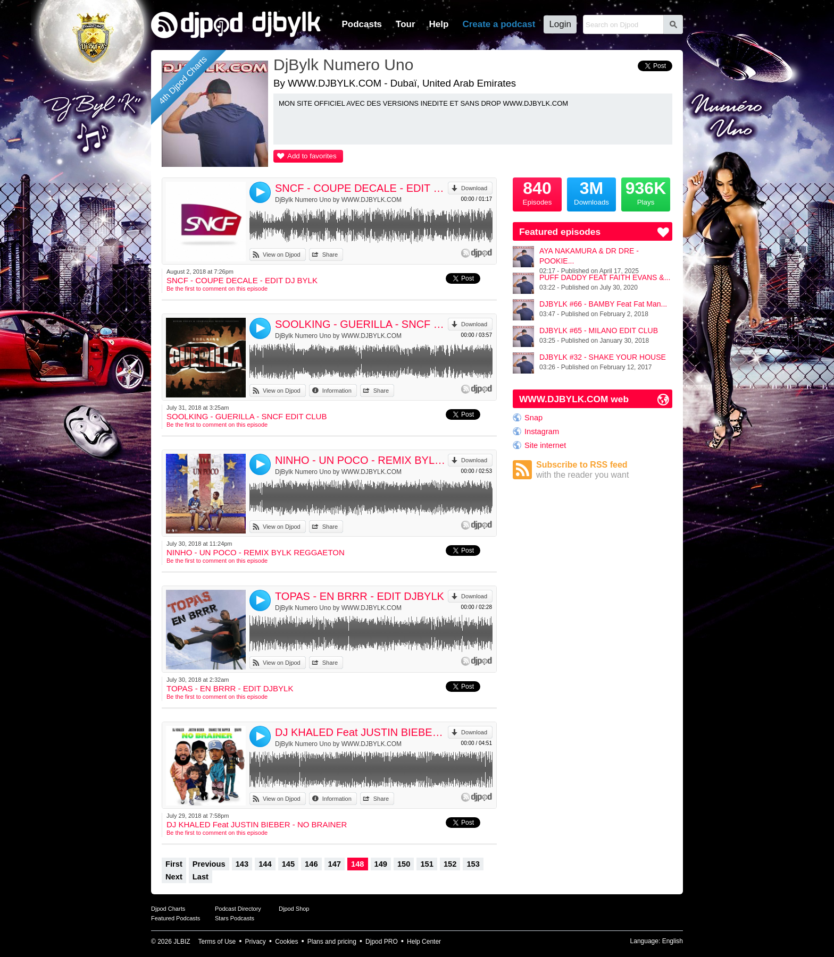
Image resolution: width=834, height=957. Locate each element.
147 (334, 864)
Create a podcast (498, 24)
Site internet (545, 445)
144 (264, 864)
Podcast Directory (238, 908)
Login (560, 24)
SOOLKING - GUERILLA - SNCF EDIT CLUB (361, 324)
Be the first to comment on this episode (217, 288)
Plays (645, 191)
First (173, 864)
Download (474, 188)
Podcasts (361, 24)
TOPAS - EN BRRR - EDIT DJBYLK (359, 596)
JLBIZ (181, 941)
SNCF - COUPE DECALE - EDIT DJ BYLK (361, 188)
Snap (533, 417)
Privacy (255, 941)
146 (311, 864)
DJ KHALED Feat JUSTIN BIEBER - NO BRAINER (361, 732)
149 (380, 864)
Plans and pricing (331, 941)
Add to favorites (312, 156)
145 (288, 864)
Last (200, 877)
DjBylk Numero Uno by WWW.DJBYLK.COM (338, 200)
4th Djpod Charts (182, 80)
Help (439, 24)
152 (450, 864)
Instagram (541, 431)
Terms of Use (217, 941)
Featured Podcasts (175, 918)
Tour (405, 24)
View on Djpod (282, 254)
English (672, 941)
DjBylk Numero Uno (343, 64)
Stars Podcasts (234, 918)
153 (472, 864)
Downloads (591, 191)
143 (242, 864)
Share (330, 254)
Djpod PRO (381, 941)
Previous (209, 864)
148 (357, 864)
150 (403, 864)
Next (173, 877)
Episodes (537, 191)
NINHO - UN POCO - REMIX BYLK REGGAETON (361, 460)
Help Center (424, 941)
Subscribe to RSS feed (604, 470)
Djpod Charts (168, 908)
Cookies (286, 941)
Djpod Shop (294, 908)
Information (337, 390)
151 (426, 864)
